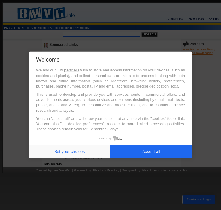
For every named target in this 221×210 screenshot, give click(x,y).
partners (71, 70)
